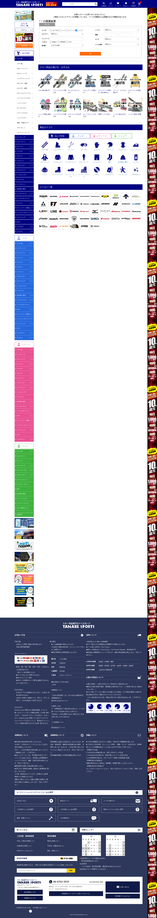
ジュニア (80, 30)
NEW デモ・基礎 (22, 83)
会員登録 (24, 45)
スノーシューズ (22, 498)
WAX (18, 309)
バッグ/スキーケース (23, 198)
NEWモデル (136, 170)
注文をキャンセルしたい (25, 850)
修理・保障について (23, 818)
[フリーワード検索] (66, 38)
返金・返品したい (53, 850)
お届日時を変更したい (24, 846)
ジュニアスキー (22, 118)
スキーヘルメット (22, 479)
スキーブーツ (21, 142)
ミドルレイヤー (22, 175)
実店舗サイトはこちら (122, 896)
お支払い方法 (21, 801)
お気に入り (126, 4)
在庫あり (54, 42)
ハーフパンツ (21, 184)
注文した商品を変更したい (26, 841)
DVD (18, 222)
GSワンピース (83, 158)
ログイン (24, 30)
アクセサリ (20, 226)
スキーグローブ (22, 475)
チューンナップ (136, 146)
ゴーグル (19, 151)
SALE (70, 42)
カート (139, 5)
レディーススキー (22, 113)
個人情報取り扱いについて (40, 907)
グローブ (19, 156)
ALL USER (56, 30)
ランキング (118, 4)
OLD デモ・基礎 (22, 88)
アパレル (19, 231)
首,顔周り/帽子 (21, 189)
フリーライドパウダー (24, 98)
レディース (71, 30)
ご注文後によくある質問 (68, 809)
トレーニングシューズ (71, 171)
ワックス (19, 203)
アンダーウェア (22, 193)
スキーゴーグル (22, 470)
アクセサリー (21, 333)
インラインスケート (23, 212)
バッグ (44, 170)
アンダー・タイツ (22, 484)
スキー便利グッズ (22, 508)
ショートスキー (22, 103)
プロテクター (21, 165)
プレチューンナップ (23, 132)
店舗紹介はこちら (30, 898)
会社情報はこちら (30, 892)
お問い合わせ (124, 887)
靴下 (18, 489)
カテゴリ (110, 4)
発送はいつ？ (64, 801)
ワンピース (20, 179)
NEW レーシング (22, 68)
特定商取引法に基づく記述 (24, 907)
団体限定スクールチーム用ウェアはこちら (76, 893)
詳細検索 (103, 4)
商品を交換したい (53, 841)
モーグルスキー (22, 108)
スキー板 (19, 58)
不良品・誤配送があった (55, 846)
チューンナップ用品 (23, 208)
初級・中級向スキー (23, 122)
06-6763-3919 (61, 881)
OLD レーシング (22, 73)
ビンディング (21, 137)
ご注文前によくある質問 (25, 809)
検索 (95, 4)
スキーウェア (21, 170)
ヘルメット (20, 160)
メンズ (63, 30)
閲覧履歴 (133, 4)
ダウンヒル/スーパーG (24, 93)
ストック (19, 146)
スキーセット (21, 128)
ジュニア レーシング (23, 78)
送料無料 (62, 42)
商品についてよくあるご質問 (113, 809)
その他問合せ (64, 818)
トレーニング (21, 217)
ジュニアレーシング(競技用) (23, 513)
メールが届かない (109, 801)
